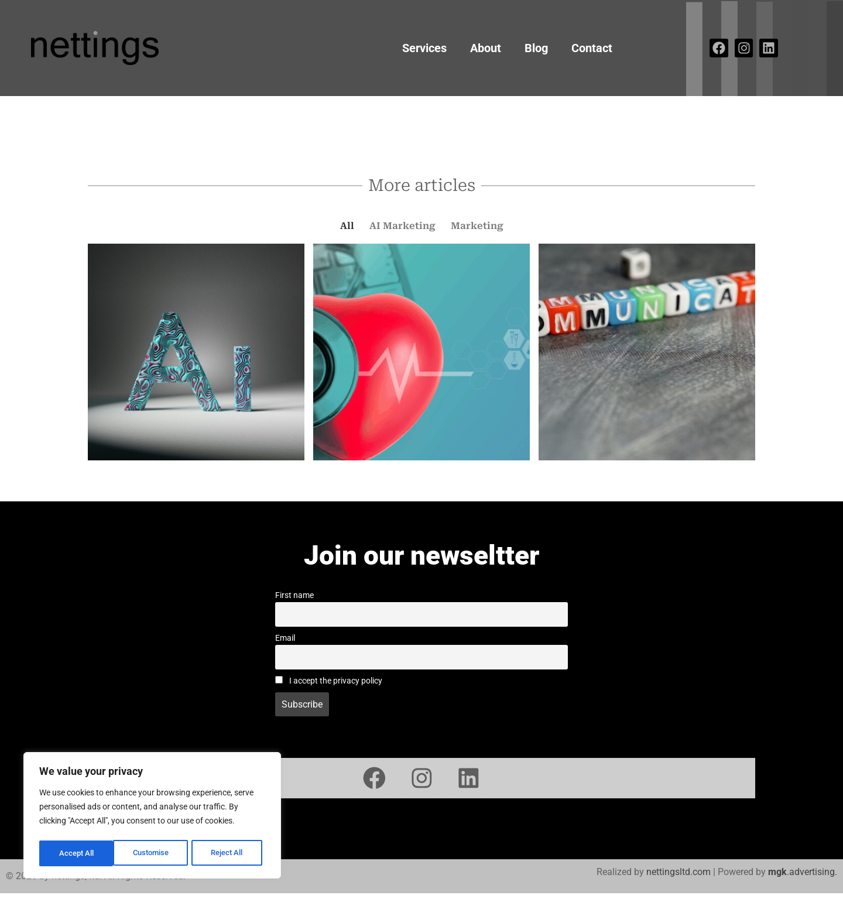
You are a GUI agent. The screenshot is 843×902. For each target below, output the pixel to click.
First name (294, 595)
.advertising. (802, 880)
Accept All (229, 853)
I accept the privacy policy (328, 681)
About (485, 48)
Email (285, 638)
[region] (152, 817)
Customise (77, 853)
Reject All (154, 853)
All (347, 225)
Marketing (477, 225)
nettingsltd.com (678, 880)
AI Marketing (402, 225)
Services (424, 48)
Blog (536, 48)
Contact (591, 48)
